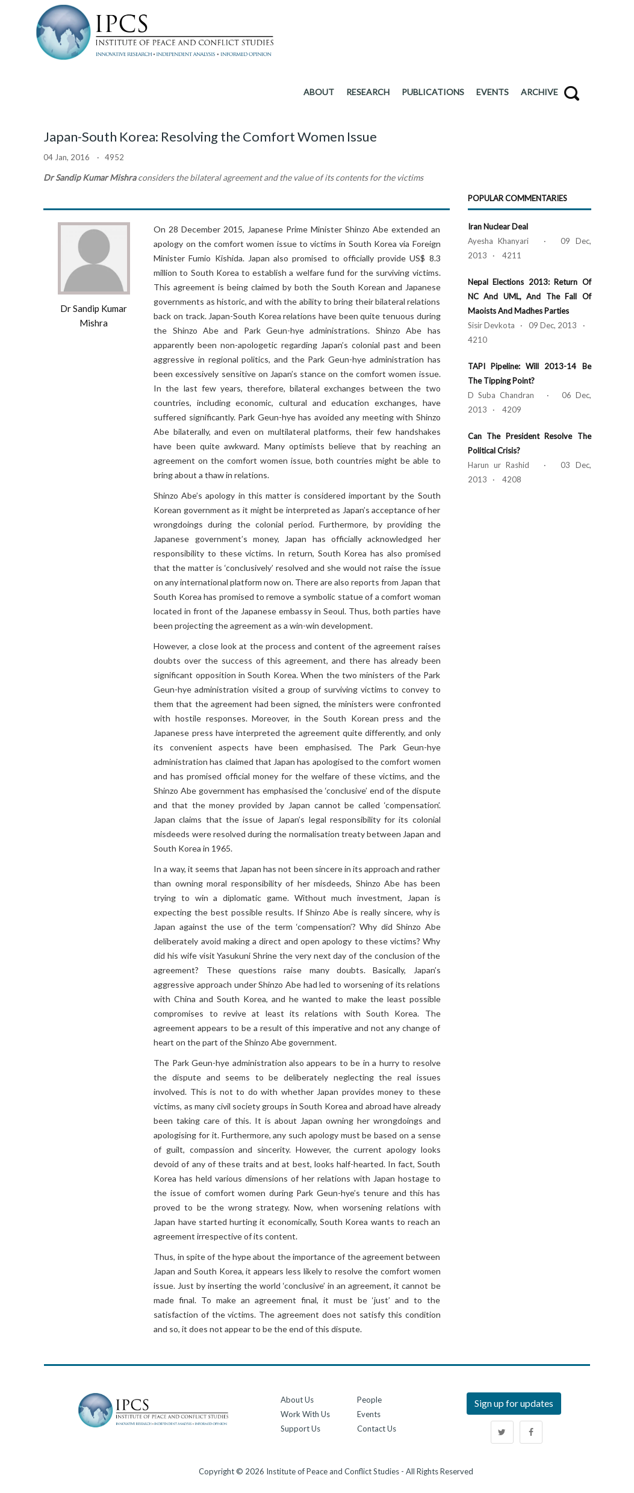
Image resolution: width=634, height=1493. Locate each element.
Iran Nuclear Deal (498, 226)
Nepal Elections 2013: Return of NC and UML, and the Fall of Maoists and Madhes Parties (529, 296)
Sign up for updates (513, 1403)
